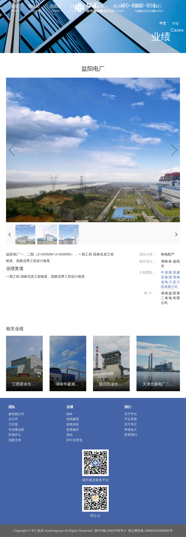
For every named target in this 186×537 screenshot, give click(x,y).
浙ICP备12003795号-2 (110, 530)
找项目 (34, 8)
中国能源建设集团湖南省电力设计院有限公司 (170, 279)
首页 (15, 8)
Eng (175, 23)
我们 (157, 8)
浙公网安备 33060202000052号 (150, 530)
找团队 (55, 8)
